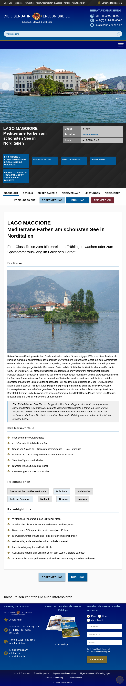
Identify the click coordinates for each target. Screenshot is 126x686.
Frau (93, 616)
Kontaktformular (17, 656)
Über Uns (8, 3)
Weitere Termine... (91, 134)
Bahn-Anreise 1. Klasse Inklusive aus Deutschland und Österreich (15, 161)
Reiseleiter (18, 3)
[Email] (104, 642)
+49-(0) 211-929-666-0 (109, 20)
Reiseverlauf (71, 193)
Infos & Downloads (22, 673)
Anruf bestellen (78, 3)
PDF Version (102, 200)
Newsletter (29, 3)
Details (28, 193)
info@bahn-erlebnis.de (109, 25)
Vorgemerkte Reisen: (109, 3)
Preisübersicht (25, 200)
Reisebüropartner (41, 673)
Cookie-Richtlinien (75, 677)
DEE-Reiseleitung (42, 160)
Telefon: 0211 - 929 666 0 (22, 639)
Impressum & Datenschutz (64, 673)
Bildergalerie (47, 193)
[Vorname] (104, 626)
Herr (104, 616)
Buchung (77, 200)
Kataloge (58, 3)
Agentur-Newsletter (44, 3)
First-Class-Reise (71, 160)
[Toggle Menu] (121, 44)
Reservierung (52, 200)
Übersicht (11, 193)
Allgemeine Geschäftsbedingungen (95, 673)
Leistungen (92, 193)
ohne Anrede (97, 620)
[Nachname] (104, 634)
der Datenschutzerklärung (97, 652)
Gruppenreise (98, 160)
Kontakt (67, 3)
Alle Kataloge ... (63, 644)
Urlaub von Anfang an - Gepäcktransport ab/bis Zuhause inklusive (16, 176)
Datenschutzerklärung (53, 677)
